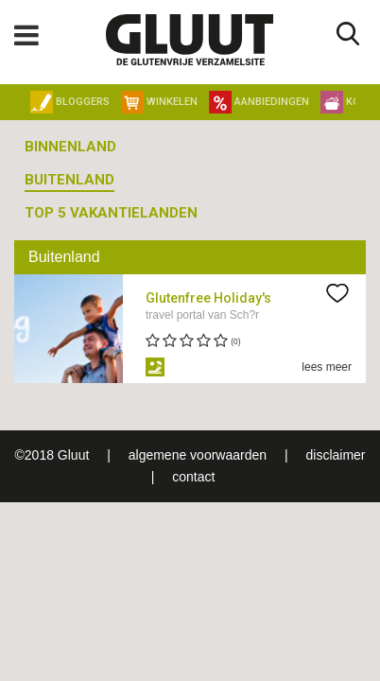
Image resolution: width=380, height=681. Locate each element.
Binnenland (70, 146)
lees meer (327, 367)
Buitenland (69, 179)
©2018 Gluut (52, 455)
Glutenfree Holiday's (208, 298)
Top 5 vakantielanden (111, 212)
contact (193, 476)
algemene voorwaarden (198, 455)
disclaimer (335, 455)
